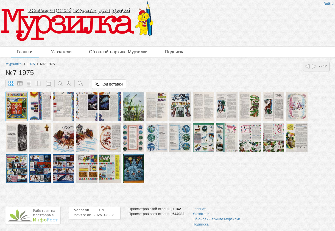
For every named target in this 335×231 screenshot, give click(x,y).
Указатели (61, 52)
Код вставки (109, 84)
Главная (25, 52)
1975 (31, 64)
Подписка (175, 52)
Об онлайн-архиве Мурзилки (118, 52)
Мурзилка (13, 64)
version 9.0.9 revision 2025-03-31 (94, 213)
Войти (329, 4)
